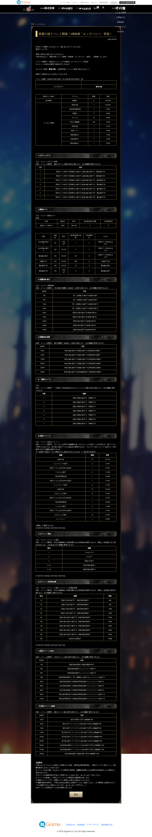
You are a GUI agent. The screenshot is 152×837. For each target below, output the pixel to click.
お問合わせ (70, 824)
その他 (123, 8)
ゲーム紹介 (66, 8)
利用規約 (81, 824)
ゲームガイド (85, 8)
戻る (76, 794)
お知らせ (94, 2)
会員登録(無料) (103, 2)
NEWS (47, 8)
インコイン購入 (65, 2)
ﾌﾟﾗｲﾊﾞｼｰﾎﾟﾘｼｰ (93, 824)
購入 (104, 8)
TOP (33, 24)
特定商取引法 (106, 824)
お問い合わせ (84, 2)
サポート (75, 2)
